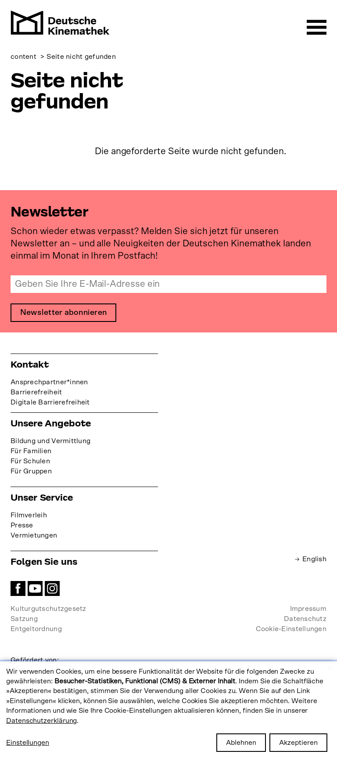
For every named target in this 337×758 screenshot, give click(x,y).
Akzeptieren (298, 742)
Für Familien (31, 451)
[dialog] (168, 709)
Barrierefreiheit (36, 392)
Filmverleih (29, 515)
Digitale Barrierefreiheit (50, 402)
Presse (22, 525)
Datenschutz (305, 618)
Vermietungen (34, 535)
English (314, 559)
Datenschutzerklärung (41, 720)
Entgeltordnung (36, 628)
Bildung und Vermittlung (50, 440)
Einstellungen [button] (27, 742)
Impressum (308, 608)
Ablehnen (241, 742)
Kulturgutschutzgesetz (48, 608)
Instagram (52, 588)
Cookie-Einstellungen (291, 628)
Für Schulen (30, 461)
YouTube (35, 588)
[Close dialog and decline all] (330, 666)
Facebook (18, 588)
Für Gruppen (31, 471)
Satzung (24, 618)
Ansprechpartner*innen (49, 382)
